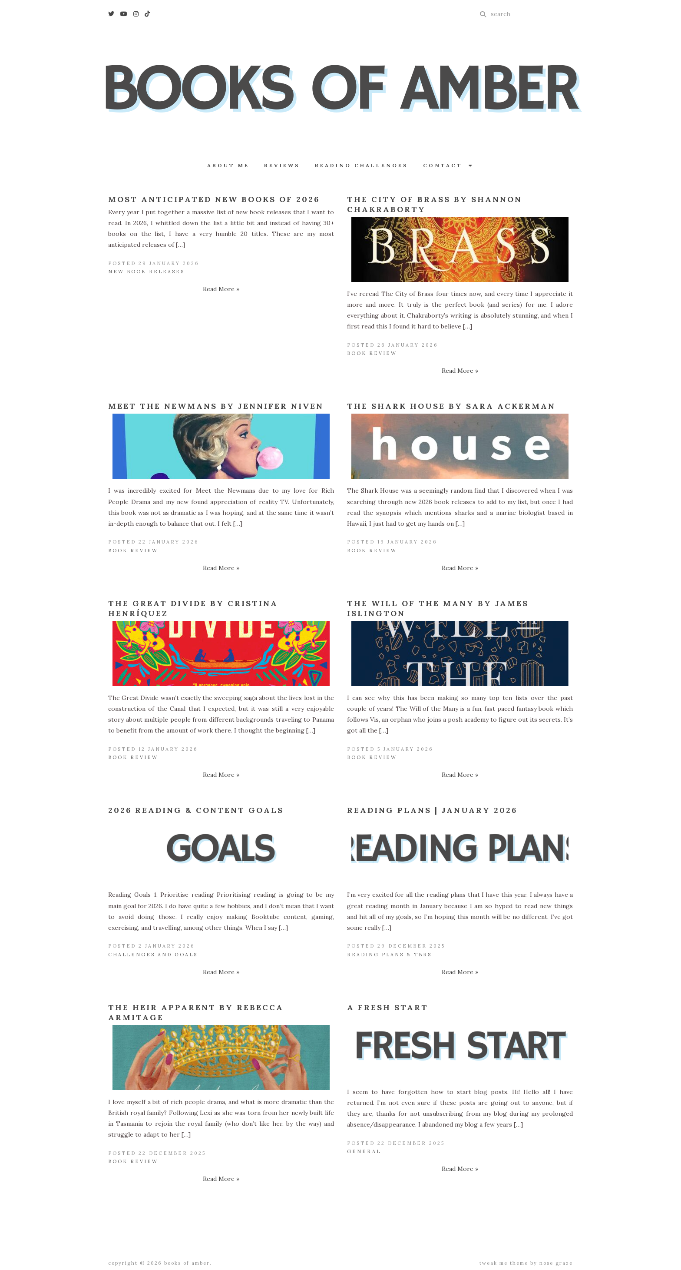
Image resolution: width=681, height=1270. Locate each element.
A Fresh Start (387, 1007)
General (364, 1151)
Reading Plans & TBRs (389, 955)
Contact (448, 165)
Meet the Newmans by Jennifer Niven (216, 406)
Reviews (282, 165)
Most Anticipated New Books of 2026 (214, 199)
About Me (228, 165)
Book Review (372, 353)
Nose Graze (556, 1263)
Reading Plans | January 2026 (432, 810)
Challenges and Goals (153, 955)
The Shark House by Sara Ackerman (451, 406)
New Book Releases (146, 272)
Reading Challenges (361, 165)
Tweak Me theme (503, 1263)
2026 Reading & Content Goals (196, 810)
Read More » (221, 289)
